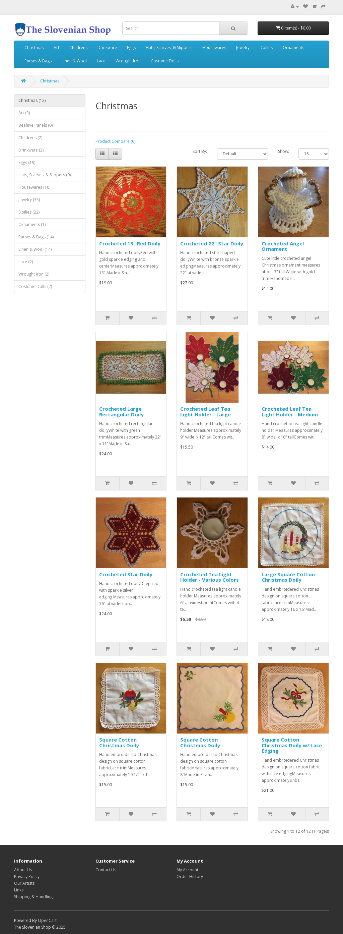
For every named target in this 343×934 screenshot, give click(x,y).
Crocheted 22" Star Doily (211, 243)
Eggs (131, 47)
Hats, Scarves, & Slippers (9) (44, 175)
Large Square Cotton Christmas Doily (288, 577)
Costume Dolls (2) (35, 286)
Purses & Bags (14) (36, 237)
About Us (23, 870)
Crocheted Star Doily (125, 574)
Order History (190, 876)
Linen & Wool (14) (35, 249)
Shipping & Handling (33, 896)
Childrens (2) (30, 137)
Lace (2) (25, 262)
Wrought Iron (128, 61)
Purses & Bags (38, 61)
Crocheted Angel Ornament (283, 246)
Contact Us (105, 870)
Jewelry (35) (29, 199)
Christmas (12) (32, 100)
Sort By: (200, 151)
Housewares (214, 47)
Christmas (34, 47)
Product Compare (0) (115, 141)
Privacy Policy (27, 876)
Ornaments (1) (32, 224)
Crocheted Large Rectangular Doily (121, 411)
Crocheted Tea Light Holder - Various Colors (209, 577)
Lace (101, 61)
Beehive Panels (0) (35, 125)
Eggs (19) (26, 162)
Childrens (78, 47)
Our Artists (24, 883)
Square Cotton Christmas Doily (119, 742)
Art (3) (24, 113)
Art (56, 47)
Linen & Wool (74, 61)
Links (18, 890)
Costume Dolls (165, 61)
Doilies (266, 47)
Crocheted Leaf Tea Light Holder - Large (205, 411)
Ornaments (293, 47)
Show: (283, 151)
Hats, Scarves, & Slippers (169, 47)
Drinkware (107, 47)
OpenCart (47, 920)
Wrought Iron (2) (33, 274)
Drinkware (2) (31, 150)
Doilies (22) (29, 212)
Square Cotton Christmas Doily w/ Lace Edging (292, 745)
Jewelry (243, 47)
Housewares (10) (34, 187)
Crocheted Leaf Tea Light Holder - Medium (290, 411)
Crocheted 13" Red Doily (129, 243)
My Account (187, 870)
